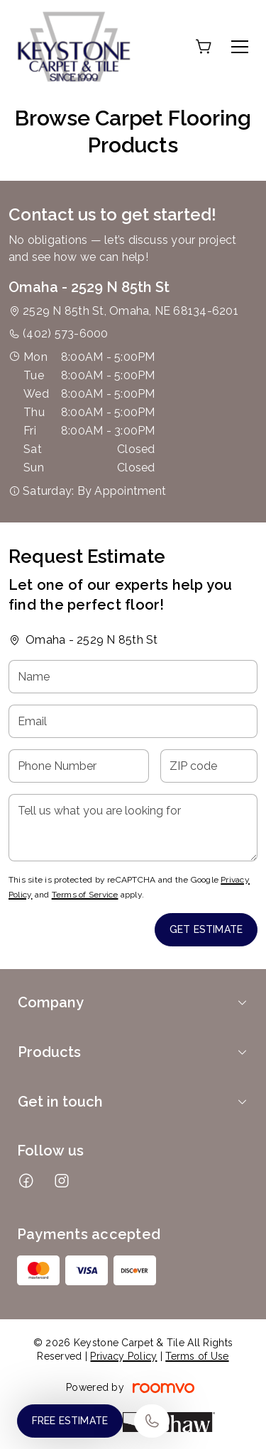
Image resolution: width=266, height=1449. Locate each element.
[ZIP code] (208, 766)
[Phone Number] (79, 766)
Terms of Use (196, 1356)
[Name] (133, 676)
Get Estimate (206, 929)
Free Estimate (70, 1420)
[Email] (133, 721)
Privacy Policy (123, 1356)
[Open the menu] (240, 47)
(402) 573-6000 (65, 333)
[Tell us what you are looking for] (133, 827)
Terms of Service (85, 895)
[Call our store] (152, 1421)
